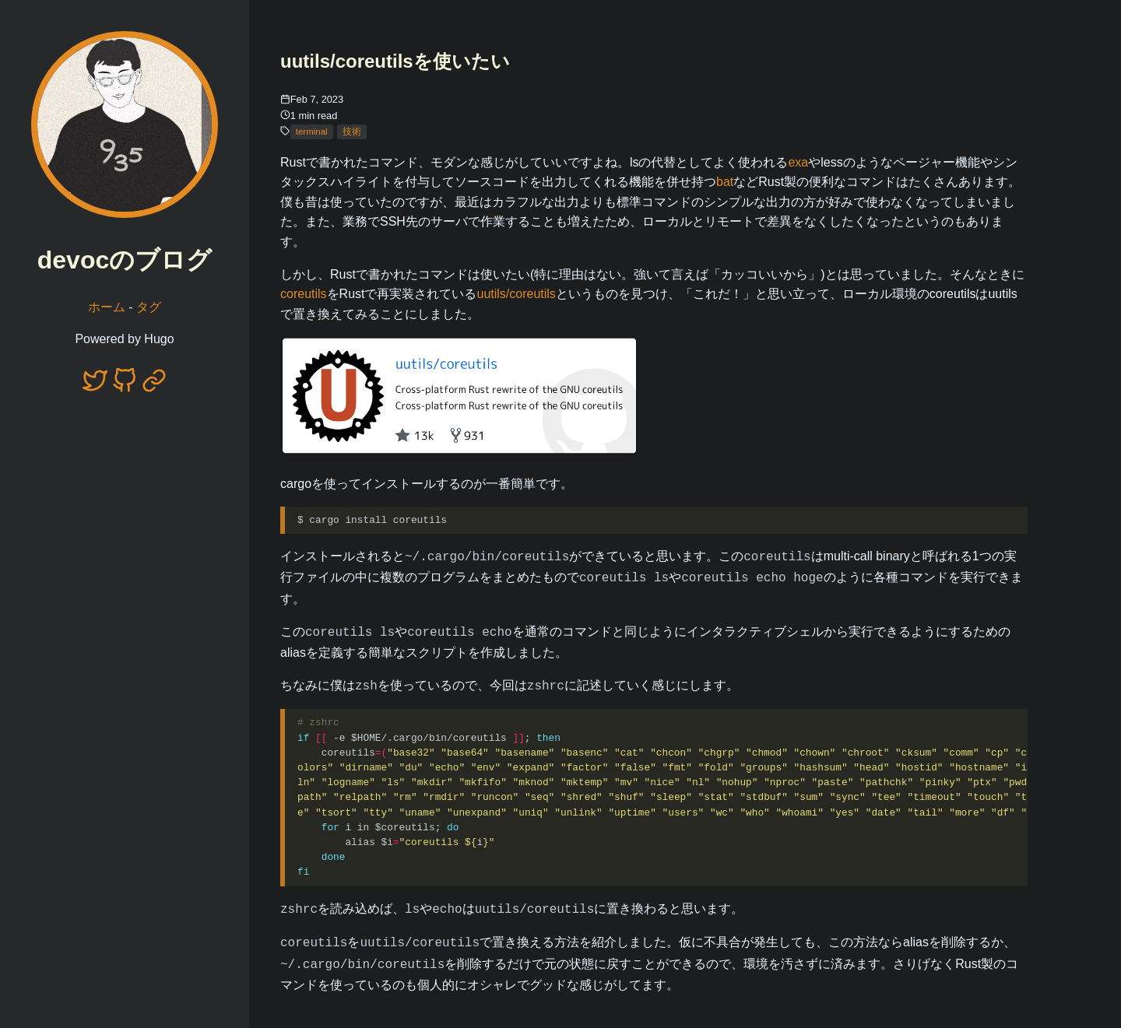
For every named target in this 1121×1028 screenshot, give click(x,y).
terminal (312, 131)
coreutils (303, 293)
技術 (352, 131)
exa (798, 162)
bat (724, 181)
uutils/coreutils (515, 293)
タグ (148, 307)
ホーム (106, 307)
